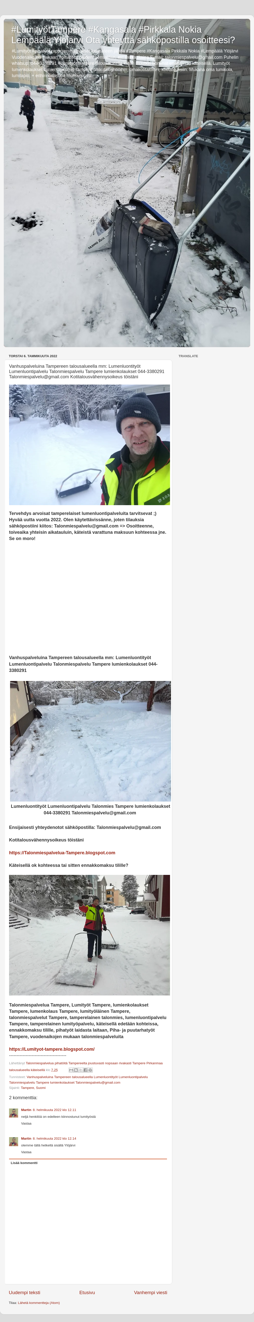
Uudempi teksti (24, 1292)
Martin (26, 1110)
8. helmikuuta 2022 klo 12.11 (54, 1110)
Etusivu (87, 1292)
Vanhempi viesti (150, 1292)
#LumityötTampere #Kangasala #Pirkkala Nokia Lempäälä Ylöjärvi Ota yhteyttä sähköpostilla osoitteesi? (123, 34)
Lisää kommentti (24, 1163)
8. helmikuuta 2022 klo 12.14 (54, 1138)
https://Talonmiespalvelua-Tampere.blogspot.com (62, 852)
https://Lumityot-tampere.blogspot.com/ (52, 1049)
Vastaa (26, 1123)
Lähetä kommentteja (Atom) (39, 1303)
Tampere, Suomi (33, 1088)
